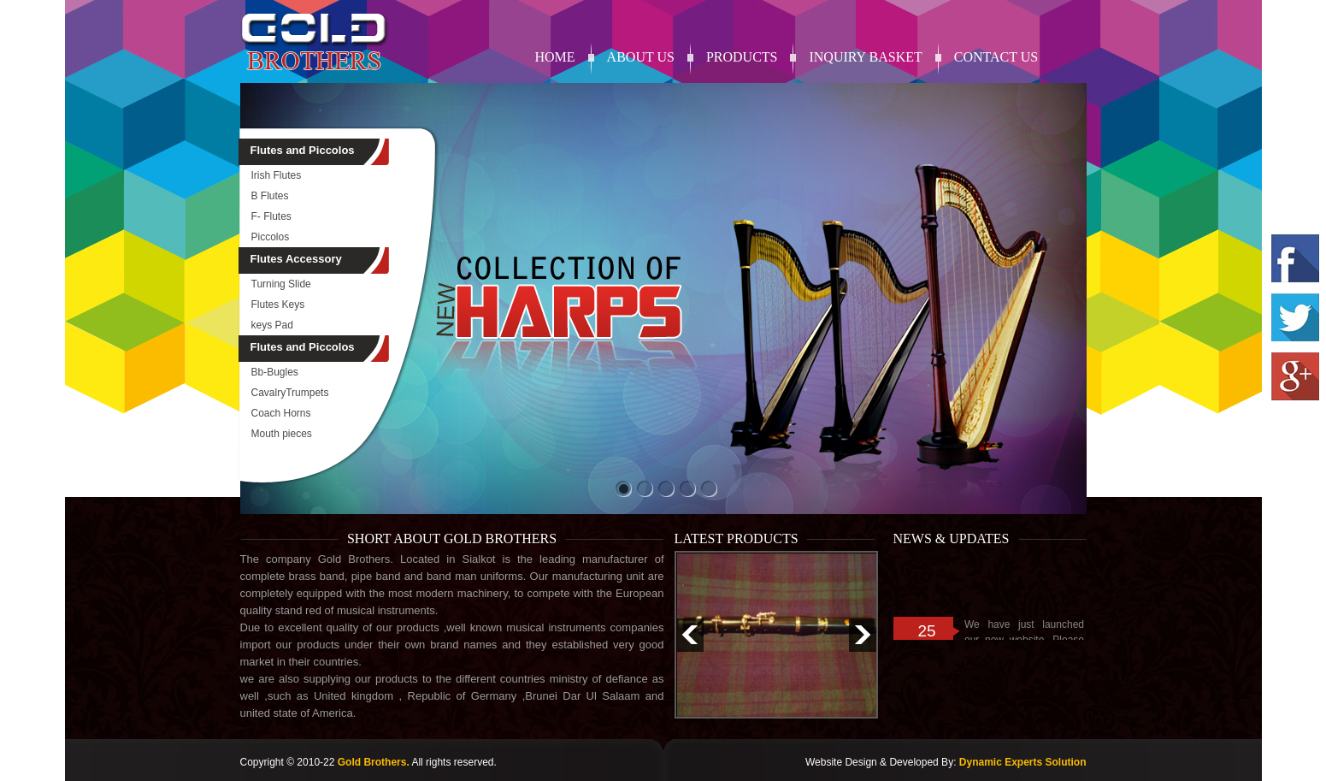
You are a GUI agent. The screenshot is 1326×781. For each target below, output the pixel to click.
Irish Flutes (276, 175)
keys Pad (272, 325)
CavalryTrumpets (290, 393)
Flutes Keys (278, 305)
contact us (996, 57)
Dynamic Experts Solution (1023, 762)
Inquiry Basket (865, 57)
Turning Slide (281, 284)
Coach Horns (281, 413)
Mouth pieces (281, 434)
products (742, 57)
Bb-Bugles (274, 372)
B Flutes (270, 196)
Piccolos (270, 237)
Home (555, 57)
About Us (641, 57)
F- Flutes (271, 216)
